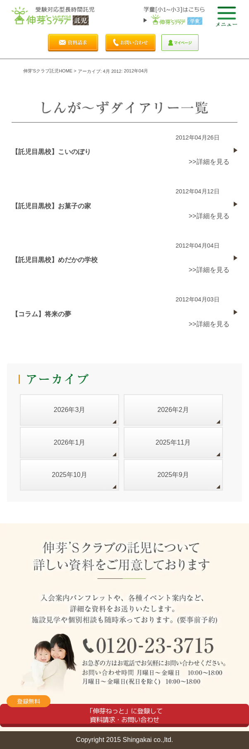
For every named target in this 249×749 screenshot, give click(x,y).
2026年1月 (70, 442)
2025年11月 (173, 442)
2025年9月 (173, 474)
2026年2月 (173, 409)
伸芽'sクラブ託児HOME (47, 70)
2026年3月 (70, 409)
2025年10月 (69, 474)
